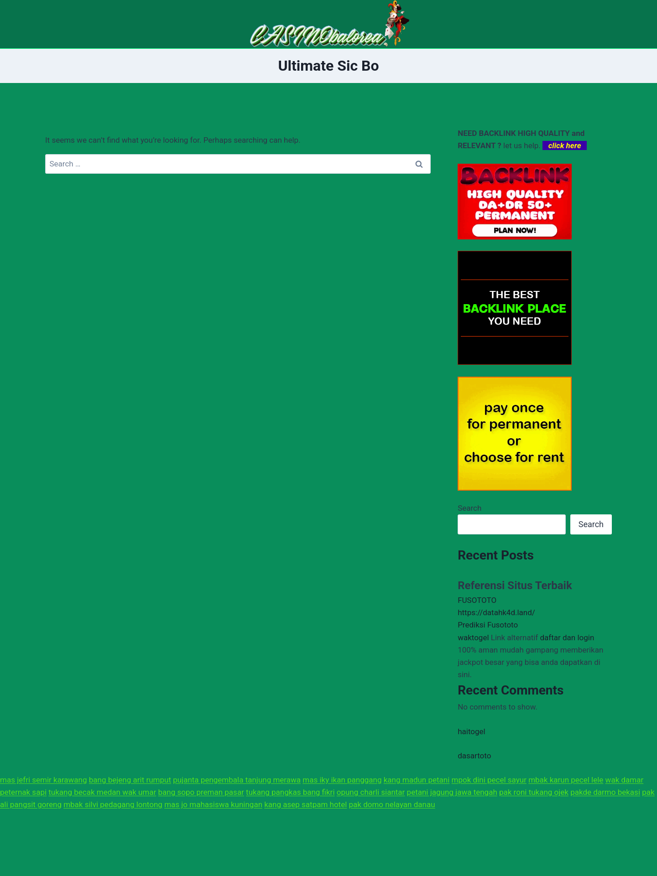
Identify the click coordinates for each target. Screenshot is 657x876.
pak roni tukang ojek (533, 792)
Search (469, 508)
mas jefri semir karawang (43, 779)
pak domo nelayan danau (392, 804)
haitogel (471, 731)
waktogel (473, 637)
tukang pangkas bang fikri (290, 792)
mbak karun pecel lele (565, 779)
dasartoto (474, 755)
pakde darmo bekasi (605, 792)
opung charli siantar (371, 792)
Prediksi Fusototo (488, 624)
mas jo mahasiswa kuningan (213, 804)
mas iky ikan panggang (341, 779)
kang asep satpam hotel (305, 804)
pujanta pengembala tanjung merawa (237, 779)
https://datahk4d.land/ (496, 612)
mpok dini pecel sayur (489, 779)
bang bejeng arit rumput (130, 779)
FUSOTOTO (477, 600)
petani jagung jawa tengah (452, 792)
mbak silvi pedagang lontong (112, 804)
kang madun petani (417, 779)
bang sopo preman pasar (201, 792)
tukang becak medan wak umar (102, 792)
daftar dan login (567, 637)
